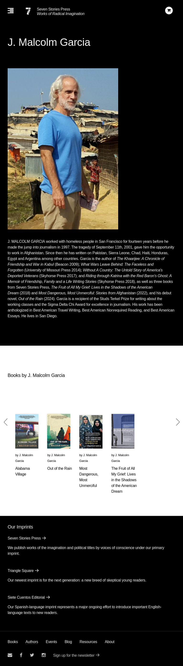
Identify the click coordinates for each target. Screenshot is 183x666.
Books (13, 642)
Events (51, 642)
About (109, 642)
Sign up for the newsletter (74, 655)
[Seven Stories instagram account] (44, 655)
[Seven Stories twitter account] (32, 655)
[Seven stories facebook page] (21, 655)
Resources (88, 642)
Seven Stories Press (53, 9)
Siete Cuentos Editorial (26, 597)
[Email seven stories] (10, 655)
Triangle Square (21, 571)
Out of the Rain (59, 468)
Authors (31, 642)
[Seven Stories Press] (28, 11)
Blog (68, 642)
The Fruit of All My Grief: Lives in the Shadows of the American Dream (124, 479)
